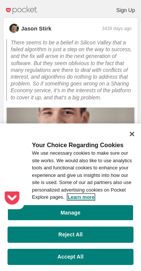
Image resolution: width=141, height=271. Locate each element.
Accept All (70, 257)
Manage (70, 213)
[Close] (132, 134)
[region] (70, 197)
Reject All (70, 234)
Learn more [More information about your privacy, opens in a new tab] (81, 197)
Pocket (22, 10)
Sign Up (125, 10)
